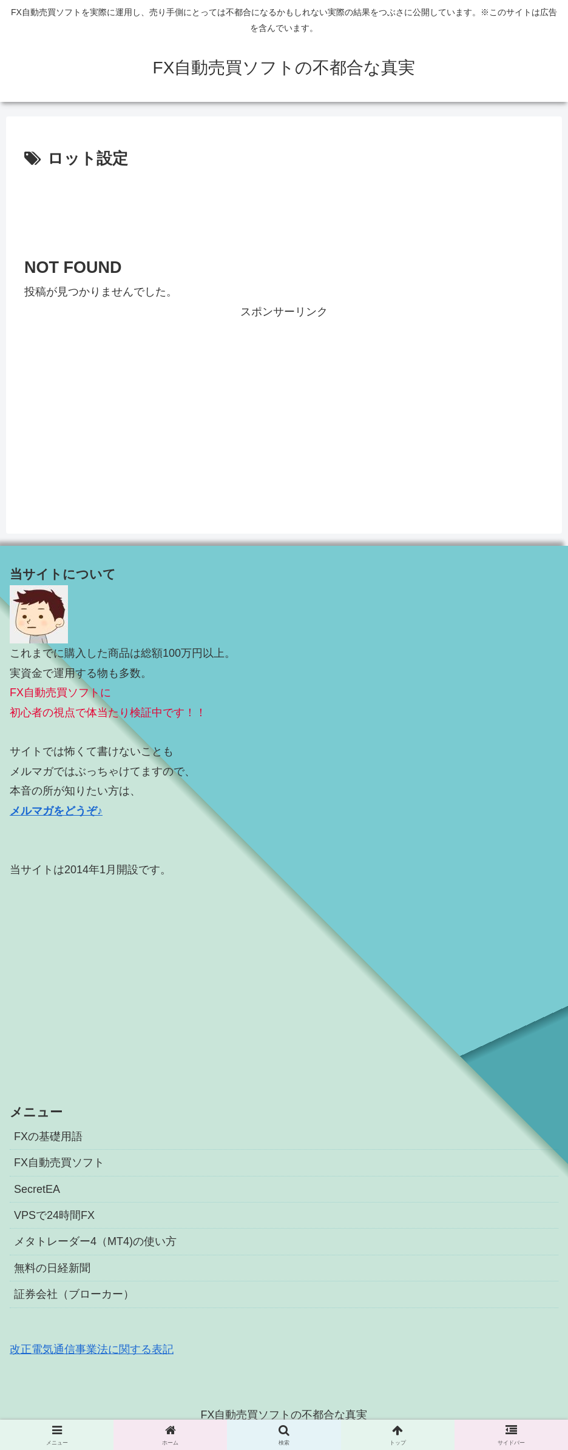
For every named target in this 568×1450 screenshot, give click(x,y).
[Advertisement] (284, 205)
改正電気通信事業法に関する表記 (92, 1349)
